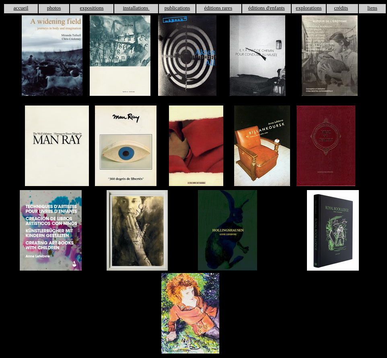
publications (177, 8)
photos (54, 8)
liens (372, 8)
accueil (21, 8)
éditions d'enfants (266, 8)
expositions (91, 8)
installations (136, 8)
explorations (308, 8)
